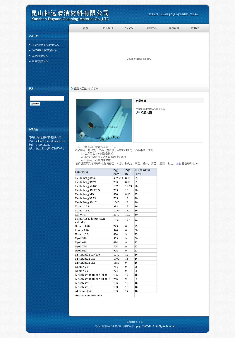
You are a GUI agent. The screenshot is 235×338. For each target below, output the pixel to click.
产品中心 (130, 28)
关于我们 (107, 28)
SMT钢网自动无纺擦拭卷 (44, 50)
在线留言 (174, 28)
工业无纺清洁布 (40, 56)
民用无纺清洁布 (40, 61)
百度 (140, 321)
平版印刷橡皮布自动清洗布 (45, 45)
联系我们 (196, 28)
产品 (84, 88)
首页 (85, 28)
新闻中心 (152, 28)
